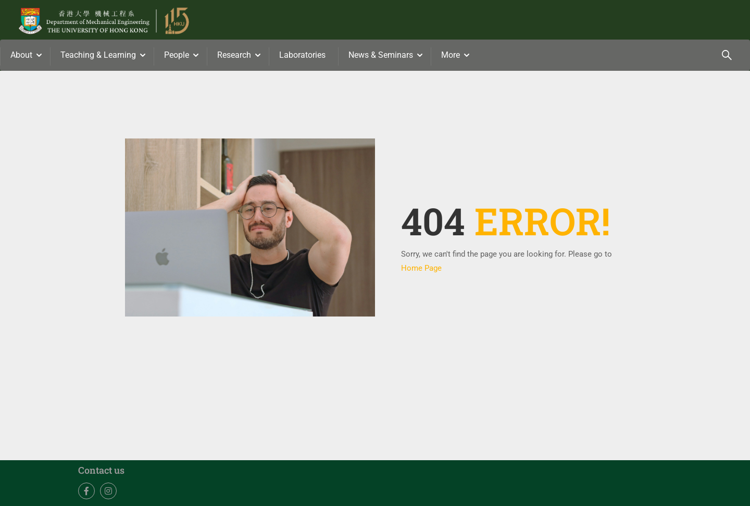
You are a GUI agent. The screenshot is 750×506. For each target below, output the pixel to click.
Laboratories (302, 55)
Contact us (101, 470)
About (21, 55)
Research (234, 55)
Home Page (421, 268)
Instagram (109, 491)
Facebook (87, 491)
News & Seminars (380, 55)
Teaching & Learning (98, 55)
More (450, 55)
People (176, 55)
